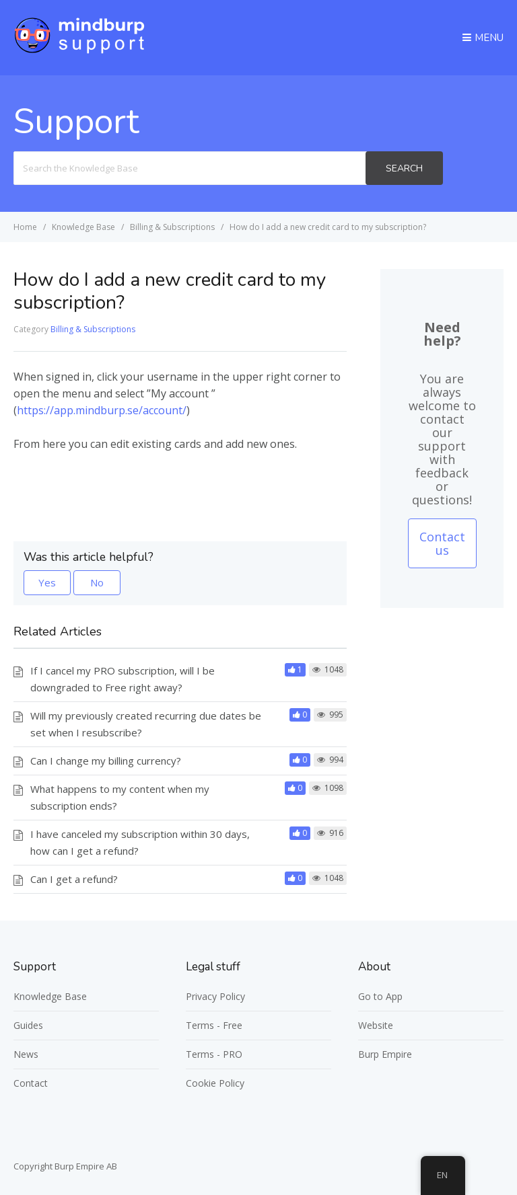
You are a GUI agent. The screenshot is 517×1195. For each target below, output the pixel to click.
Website (375, 1025)
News (25, 1054)
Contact (30, 1083)
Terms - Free (214, 1025)
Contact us (442, 543)
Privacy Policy (215, 996)
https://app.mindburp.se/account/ (101, 410)
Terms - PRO (214, 1054)
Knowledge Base (50, 996)
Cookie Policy (215, 1083)
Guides (28, 1025)
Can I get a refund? (74, 879)
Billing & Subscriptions (92, 329)
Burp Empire (385, 1054)
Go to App (380, 996)
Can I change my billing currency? (105, 760)
